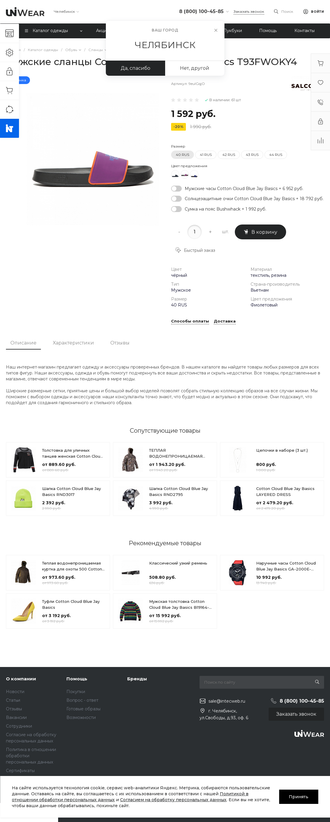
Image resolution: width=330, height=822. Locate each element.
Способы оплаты (190, 321)
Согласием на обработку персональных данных (173, 799)
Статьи (13, 700)
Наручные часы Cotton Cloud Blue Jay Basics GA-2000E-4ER (286, 569)
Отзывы (120, 343)
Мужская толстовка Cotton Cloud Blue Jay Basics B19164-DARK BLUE (179, 607)
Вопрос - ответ (82, 700)
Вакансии (16, 717)
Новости (15, 691)
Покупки (75, 691)
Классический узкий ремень (178, 563)
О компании (21, 679)
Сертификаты (20, 770)
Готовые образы (83, 709)
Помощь (76, 679)
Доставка (225, 321)
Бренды (137, 679)
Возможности (81, 717)
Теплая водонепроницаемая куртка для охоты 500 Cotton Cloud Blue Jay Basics (72, 569)
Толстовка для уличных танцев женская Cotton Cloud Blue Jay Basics (72, 456)
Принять (298, 796)
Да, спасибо (135, 68)
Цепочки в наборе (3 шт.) (282, 450)
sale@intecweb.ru (226, 701)
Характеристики (73, 343)
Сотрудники (19, 726)
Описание (23, 343)
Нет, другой (194, 68)
